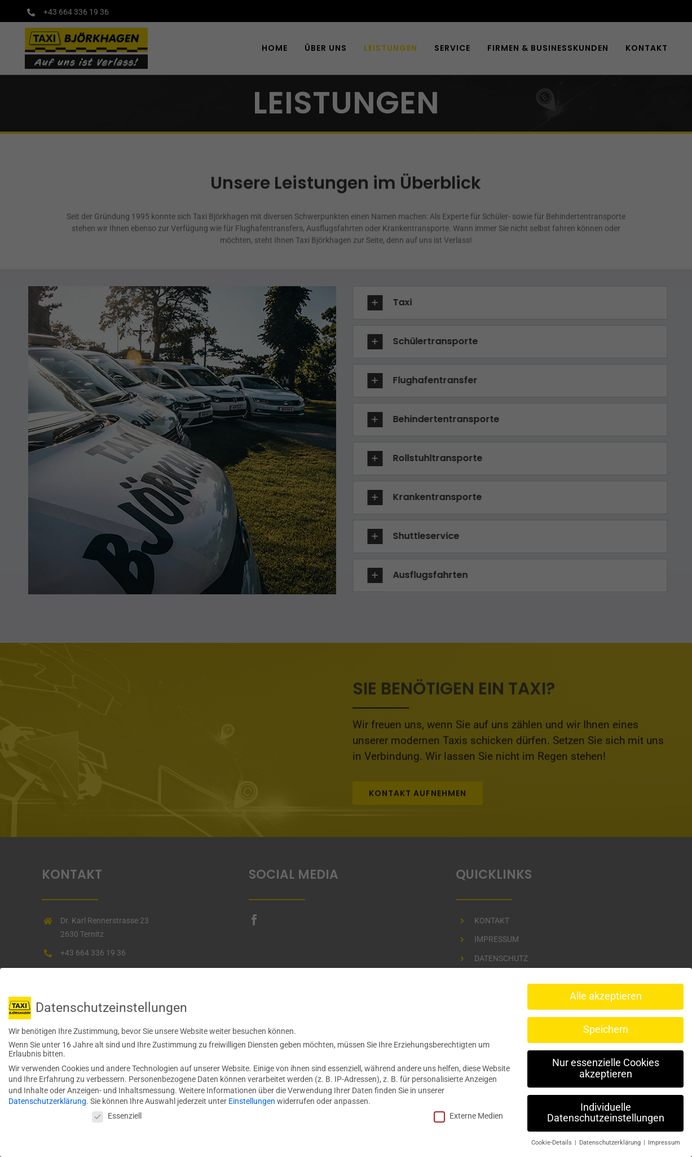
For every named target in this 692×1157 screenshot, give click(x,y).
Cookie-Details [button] (552, 1141)
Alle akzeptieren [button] (606, 994)
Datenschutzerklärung (47, 1099)
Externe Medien (468, 1114)
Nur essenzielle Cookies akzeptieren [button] (605, 1066)
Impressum (664, 1141)
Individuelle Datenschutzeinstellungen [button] (605, 1110)
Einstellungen (251, 1099)
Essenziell (117, 1114)
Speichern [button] (605, 1027)
